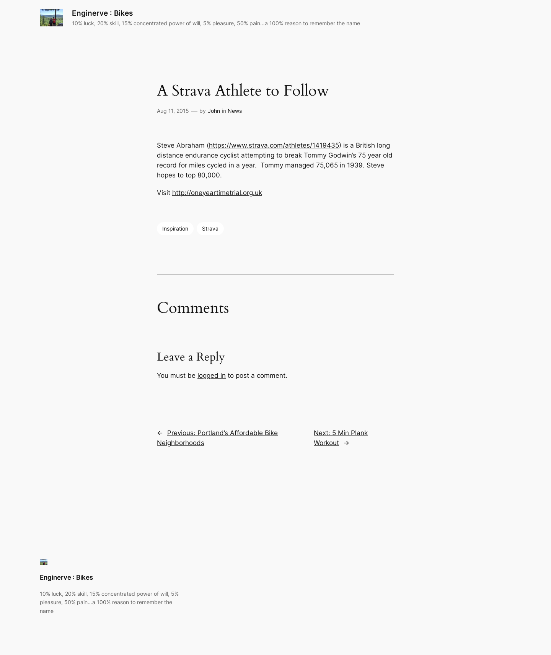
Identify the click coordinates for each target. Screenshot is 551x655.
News (235, 110)
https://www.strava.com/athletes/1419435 (274, 145)
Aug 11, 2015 (173, 110)
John (214, 110)
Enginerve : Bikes (102, 13)
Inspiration (175, 228)
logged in (211, 375)
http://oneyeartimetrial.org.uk (217, 193)
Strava (210, 228)
